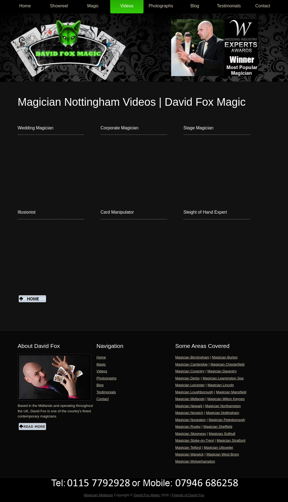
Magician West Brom (222, 454)
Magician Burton (225, 357)
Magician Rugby (188, 427)
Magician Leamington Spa (223, 378)
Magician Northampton (223, 406)
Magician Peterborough (227, 420)
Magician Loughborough (194, 392)
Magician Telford (188, 447)
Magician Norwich (189, 413)
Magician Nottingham (222, 413)
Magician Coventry (190, 371)
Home (25, 6)
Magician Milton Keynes (226, 399)
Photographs (161, 6)
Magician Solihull (222, 434)
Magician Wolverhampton (195, 461)
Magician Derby (187, 378)
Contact (262, 6)
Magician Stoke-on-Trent (194, 440)
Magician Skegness (190, 434)
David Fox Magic (147, 495)
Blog (194, 6)
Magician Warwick (189, 454)
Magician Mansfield (231, 392)
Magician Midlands (190, 399)
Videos (127, 6)
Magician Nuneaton (190, 420)
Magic (93, 6)
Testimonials (229, 6)
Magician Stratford (231, 440)
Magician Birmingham (192, 357)
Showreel (59, 6)
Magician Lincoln (221, 385)
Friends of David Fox (188, 495)
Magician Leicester (190, 385)
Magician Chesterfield (228, 364)
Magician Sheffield (218, 427)
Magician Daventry (222, 371)
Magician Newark (188, 406)
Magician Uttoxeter (218, 447)
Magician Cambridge (191, 364)
